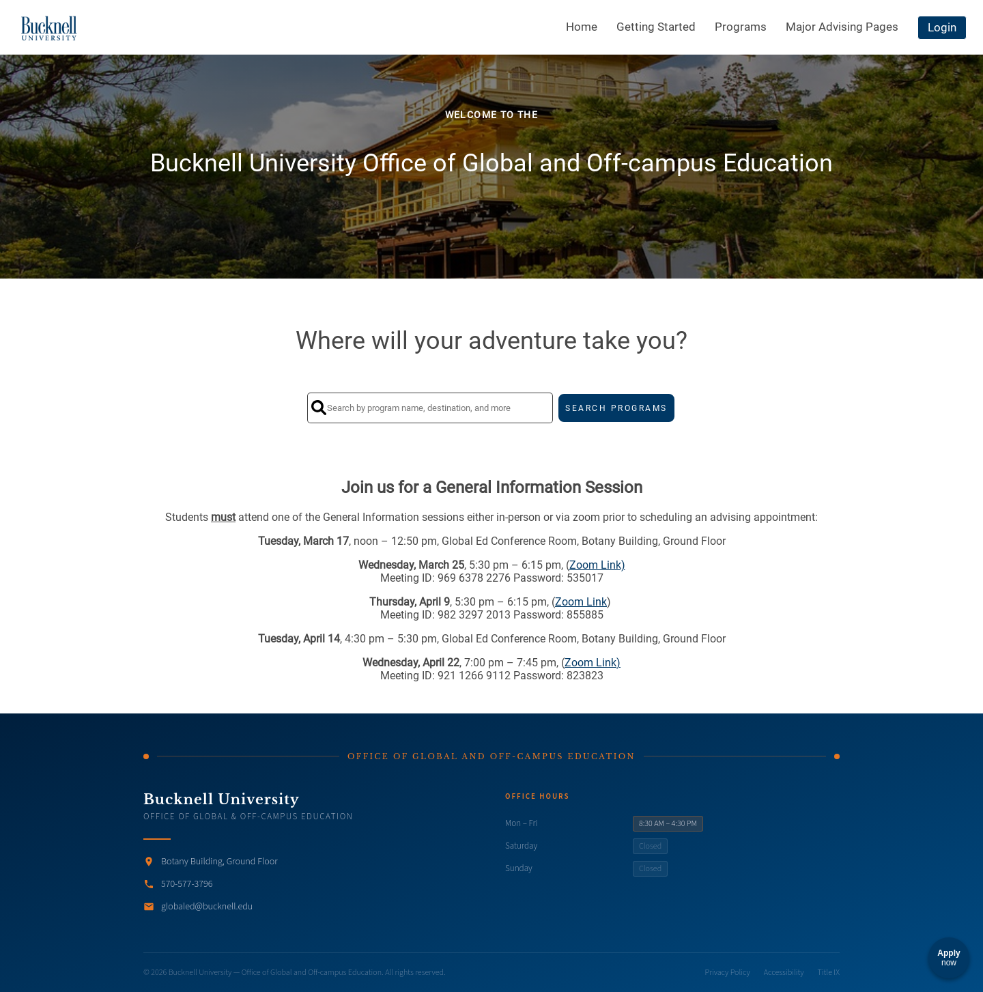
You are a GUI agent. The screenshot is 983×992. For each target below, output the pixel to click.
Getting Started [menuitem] (656, 26)
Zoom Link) (597, 564)
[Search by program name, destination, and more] (430, 408)
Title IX (829, 972)
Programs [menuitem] (741, 26)
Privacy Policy (727, 972)
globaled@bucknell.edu (207, 906)
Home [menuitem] (581, 26)
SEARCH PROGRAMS (616, 408)
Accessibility (784, 972)
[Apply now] (948, 957)
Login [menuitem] (942, 27)
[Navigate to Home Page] (49, 27)
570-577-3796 (186, 884)
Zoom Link (581, 601)
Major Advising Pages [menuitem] (842, 26)
